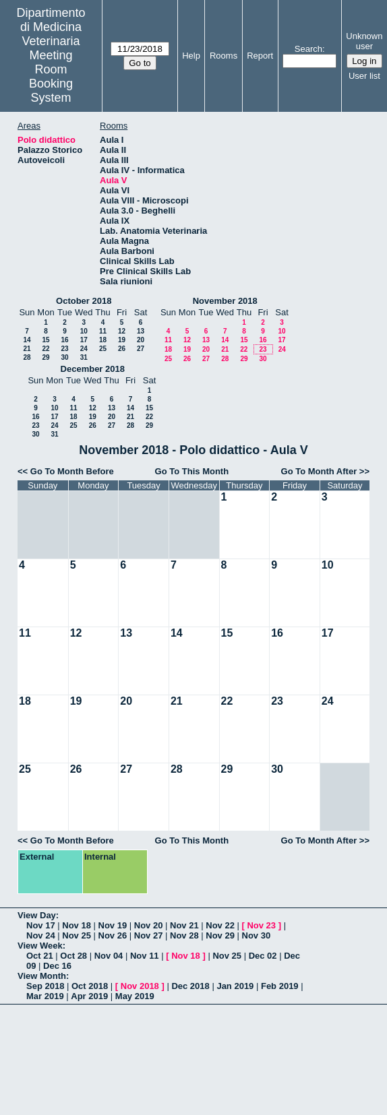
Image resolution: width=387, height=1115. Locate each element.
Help (191, 56)
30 (64, 357)
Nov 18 (76, 925)
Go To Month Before (72, 471)
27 (140, 348)
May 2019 (134, 996)
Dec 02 (263, 956)
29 (45, 357)
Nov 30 (256, 935)
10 (84, 331)
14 (26, 340)
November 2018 (225, 301)
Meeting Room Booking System (51, 76)
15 (45, 340)
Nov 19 (112, 925)
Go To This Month (192, 471)
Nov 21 (184, 925)
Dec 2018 (190, 986)
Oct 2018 (89, 986)
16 (64, 340)
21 (26, 348)
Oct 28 (73, 956)
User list (364, 76)
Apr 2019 (89, 996)
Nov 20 (148, 925)
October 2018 (83, 301)
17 (84, 340)
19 (121, 340)
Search (308, 49)
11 (103, 331)
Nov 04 (108, 956)
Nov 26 (112, 935)
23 (64, 348)
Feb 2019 (280, 986)
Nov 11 (144, 956)
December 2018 (93, 369)
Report (260, 56)
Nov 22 (220, 925)
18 (103, 340)
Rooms (223, 56)
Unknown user (364, 41)
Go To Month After (319, 471)
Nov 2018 (140, 986)
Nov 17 (40, 925)
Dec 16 (57, 966)
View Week (40, 946)
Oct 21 (39, 956)
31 (84, 357)
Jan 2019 (235, 986)
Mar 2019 (45, 996)
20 (140, 340)
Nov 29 (220, 935)
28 (26, 357)
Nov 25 (76, 935)
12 (121, 331)
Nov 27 (148, 935)
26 (121, 348)
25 (103, 348)
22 (45, 348)
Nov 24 (40, 935)
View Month (42, 976)
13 (140, 331)
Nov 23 (261, 925)
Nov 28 (184, 935)
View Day (37, 915)
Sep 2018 (45, 986)
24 (84, 348)
